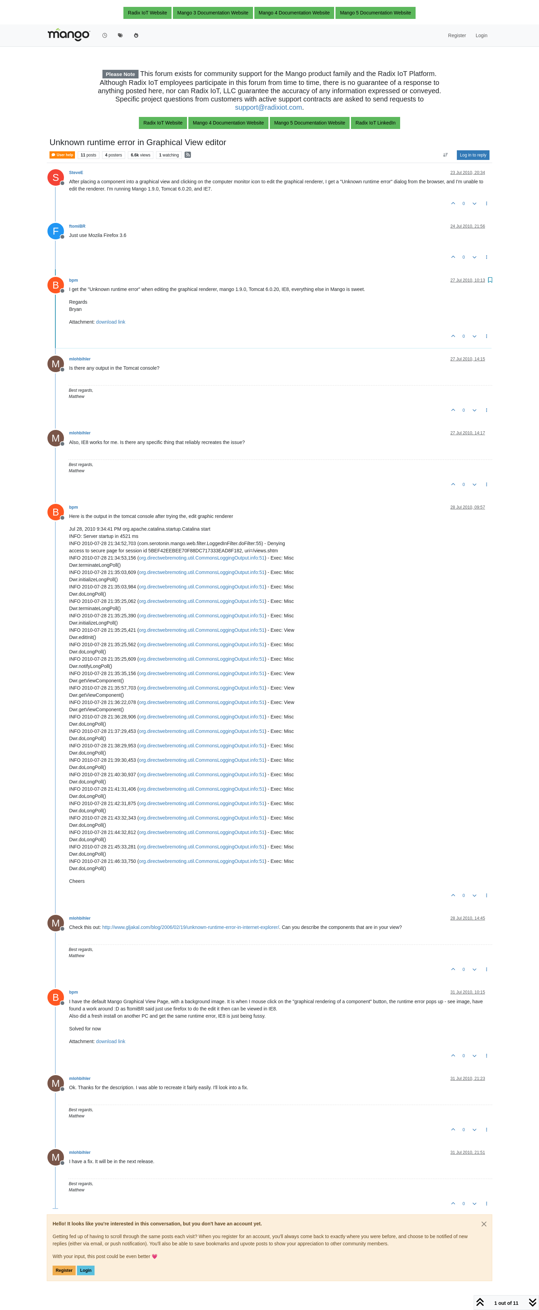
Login (85, 1270)
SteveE (76, 172)
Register (64, 1270)
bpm (73, 280)
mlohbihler (80, 359)
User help (62, 155)
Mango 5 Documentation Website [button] (375, 12)
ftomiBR (77, 226)
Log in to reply (473, 155)
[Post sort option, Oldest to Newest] (445, 155)
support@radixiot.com (268, 107)
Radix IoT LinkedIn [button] (375, 123)
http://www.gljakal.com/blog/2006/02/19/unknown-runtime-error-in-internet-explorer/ (190, 927)
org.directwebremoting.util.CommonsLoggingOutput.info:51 (202, 558)
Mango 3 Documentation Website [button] (213, 12)
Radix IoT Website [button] (147, 12)
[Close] (484, 1224)
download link (110, 322)
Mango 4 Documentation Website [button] (294, 12)
